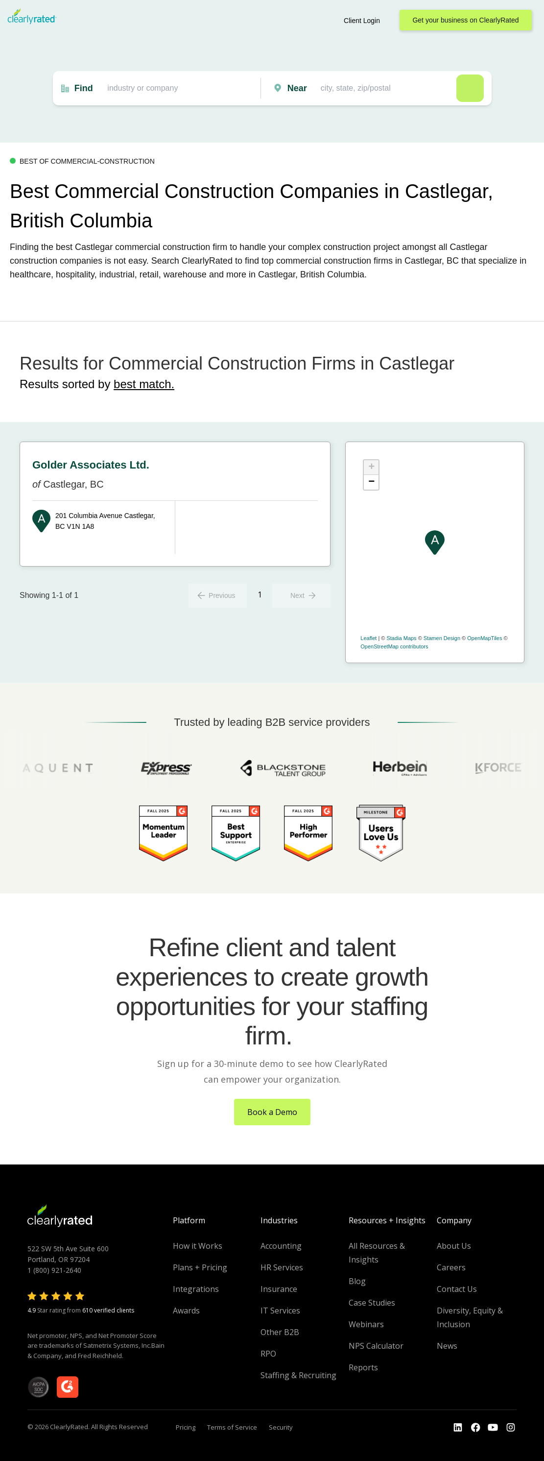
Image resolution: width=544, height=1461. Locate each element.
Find (83, 88)
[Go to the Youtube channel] (493, 1428)
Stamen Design (442, 638)
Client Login (362, 21)
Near (297, 88)
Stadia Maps (401, 638)
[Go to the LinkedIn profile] (458, 1428)
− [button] (371, 482)
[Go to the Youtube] (475, 1428)
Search (470, 88)
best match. (144, 384)
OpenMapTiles (484, 638)
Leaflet (368, 638)
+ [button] (371, 467)
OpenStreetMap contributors (394, 646)
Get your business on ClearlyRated (465, 20)
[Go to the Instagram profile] (511, 1428)
